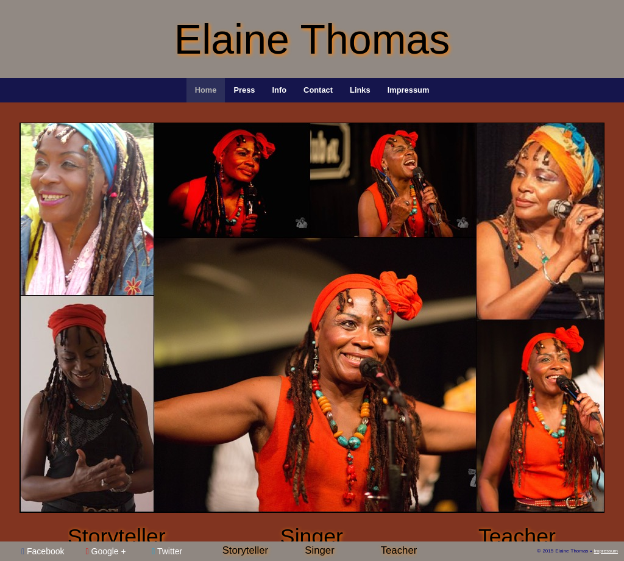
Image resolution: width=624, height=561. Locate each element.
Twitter (167, 551)
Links (360, 90)
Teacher (517, 536)
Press (244, 90)
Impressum (409, 90)
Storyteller (117, 536)
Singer (311, 536)
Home (206, 90)
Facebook (43, 551)
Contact (318, 90)
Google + (105, 551)
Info (279, 90)
